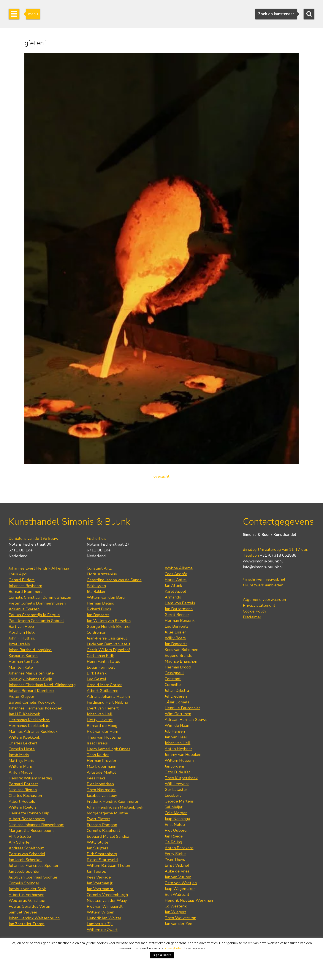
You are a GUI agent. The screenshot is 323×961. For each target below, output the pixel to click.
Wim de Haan (177, 725)
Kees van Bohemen (181, 649)
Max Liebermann (101, 766)
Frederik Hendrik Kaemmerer (112, 801)
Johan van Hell (99, 714)
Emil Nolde (175, 824)
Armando (173, 597)
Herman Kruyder (101, 760)
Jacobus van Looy (102, 795)
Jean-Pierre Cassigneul (107, 638)
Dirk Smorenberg (102, 854)
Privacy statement (259, 605)
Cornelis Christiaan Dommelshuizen (40, 597)
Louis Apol (18, 574)
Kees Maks (96, 778)
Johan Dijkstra (177, 690)
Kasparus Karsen (23, 655)
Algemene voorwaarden (264, 599)
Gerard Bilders (22, 580)
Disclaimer (252, 617)
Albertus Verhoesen (26, 894)
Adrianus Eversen (24, 609)
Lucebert (173, 795)
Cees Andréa (176, 573)
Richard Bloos (99, 609)
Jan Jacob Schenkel (25, 859)
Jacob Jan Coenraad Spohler (33, 877)
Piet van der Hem (102, 731)
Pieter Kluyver (21, 696)
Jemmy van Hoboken (183, 754)
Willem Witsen (100, 912)
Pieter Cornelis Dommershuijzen (37, 603)
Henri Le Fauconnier (182, 708)
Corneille (173, 684)
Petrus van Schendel (27, 854)
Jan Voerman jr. (100, 883)
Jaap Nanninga (177, 818)
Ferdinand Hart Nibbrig (107, 702)
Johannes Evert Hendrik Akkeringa (39, 568)
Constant (173, 678)
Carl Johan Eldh (100, 655)
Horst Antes (176, 579)
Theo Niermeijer (101, 789)
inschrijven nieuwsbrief (264, 579)
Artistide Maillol (101, 772)
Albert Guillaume (102, 690)
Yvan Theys (175, 859)
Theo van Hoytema (104, 737)
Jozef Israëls (19, 644)
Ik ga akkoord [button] (162, 955)
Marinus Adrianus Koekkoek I (34, 731)
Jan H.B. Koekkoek (24, 714)
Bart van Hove (21, 626)
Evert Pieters (98, 819)
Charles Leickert (23, 743)
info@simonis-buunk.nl (263, 567)
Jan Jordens (175, 766)
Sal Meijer (173, 807)
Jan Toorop (96, 871)
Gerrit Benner (177, 614)
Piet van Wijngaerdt (105, 906)
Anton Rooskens (179, 847)
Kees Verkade (99, 877)
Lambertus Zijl (100, 923)
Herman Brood (178, 667)
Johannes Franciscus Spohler (34, 865)
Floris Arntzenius (102, 574)
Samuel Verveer (23, 912)
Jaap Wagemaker (180, 888)
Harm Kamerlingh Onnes (108, 749)
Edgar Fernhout (101, 667)
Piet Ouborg (176, 830)
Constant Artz (99, 568)
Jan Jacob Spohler (24, 871)
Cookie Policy (254, 611)
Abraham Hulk (22, 632)
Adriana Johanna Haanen (108, 696)
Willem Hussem (179, 760)
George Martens (179, 801)
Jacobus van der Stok (27, 888)
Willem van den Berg (106, 597)
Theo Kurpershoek (181, 778)
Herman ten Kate (24, 661)
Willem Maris (21, 766)
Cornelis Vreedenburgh (107, 894)
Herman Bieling (100, 603)
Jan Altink (173, 585)
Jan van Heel (176, 737)
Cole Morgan (176, 812)
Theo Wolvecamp (180, 917)
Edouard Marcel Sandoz (108, 836)
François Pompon (102, 824)
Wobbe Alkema (179, 568)
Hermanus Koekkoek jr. (29, 725)
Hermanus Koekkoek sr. (29, 719)
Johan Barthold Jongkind (30, 649)
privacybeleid (174, 948)
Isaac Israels (97, 743)
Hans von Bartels (180, 603)
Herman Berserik (180, 620)
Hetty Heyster (100, 719)
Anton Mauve (21, 772)
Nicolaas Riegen (23, 789)
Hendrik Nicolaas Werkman (189, 900)
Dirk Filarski (97, 673)
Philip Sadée (20, 836)
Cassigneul (174, 673)
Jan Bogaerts (98, 614)
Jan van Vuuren (178, 877)
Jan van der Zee (178, 923)
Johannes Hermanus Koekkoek (35, 708)
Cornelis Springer (24, 883)
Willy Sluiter (98, 842)
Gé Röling (173, 842)
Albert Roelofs (22, 801)
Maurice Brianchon (181, 661)
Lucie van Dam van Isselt (108, 644)
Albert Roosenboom (27, 819)
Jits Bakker (96, 591)
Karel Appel (175, 591)
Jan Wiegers (175, 912)
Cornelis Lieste (22, 749)
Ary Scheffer (20, 842)
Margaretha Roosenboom (31, 830)
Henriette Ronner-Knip (29, 813)
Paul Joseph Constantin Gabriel (36, 620)
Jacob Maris (19, 754)
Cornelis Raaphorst (103, 830)
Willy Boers (175, 638)
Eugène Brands (178, 655)
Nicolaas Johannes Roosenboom (36, 824)
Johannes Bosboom (25, 585)
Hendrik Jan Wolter (104, 918)
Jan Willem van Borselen (109, 620)
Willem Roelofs (22, 807)
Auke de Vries (177, 871)
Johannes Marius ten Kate (31, 673)
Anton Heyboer (178, 748)
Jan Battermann (179, 608)
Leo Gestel (96, 679)
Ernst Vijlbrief (177, 865)
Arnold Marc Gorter (104, 684)
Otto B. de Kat (177, 772)
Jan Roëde (174, 836)
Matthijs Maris (21, 760)
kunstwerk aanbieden (263, 585)
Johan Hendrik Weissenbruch (34, 918)
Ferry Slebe (175, 853)
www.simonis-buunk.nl (263, 561)
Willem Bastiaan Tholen (108, 865)
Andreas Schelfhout (26, 848)
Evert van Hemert (103, 708)
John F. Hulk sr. (22, 638)
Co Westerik (176, 906)
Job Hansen (175, 731)
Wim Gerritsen (178, 713)
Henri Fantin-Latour (104, 661)
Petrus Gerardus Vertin (29, 906)
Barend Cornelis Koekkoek (32, 702)
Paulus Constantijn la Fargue (34, 614)
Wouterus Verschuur (27, 900)
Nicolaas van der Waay (107, 900)
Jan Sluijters (97, 848)
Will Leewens (177, 783)
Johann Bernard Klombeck (31, 690)
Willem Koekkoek (24, 737)
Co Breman (96, 632)
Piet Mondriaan (100, 784)
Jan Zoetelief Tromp (26, 923)
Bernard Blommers (25, 591)
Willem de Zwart (102, 929)
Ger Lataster (176, 789)
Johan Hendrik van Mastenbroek (115, 807)
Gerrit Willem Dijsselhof (108, 649)
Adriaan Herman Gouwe (186, 719)
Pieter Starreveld (102, 859)
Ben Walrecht (177, 894)
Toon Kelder (98, 754)
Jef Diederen (176, 696)
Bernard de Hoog (102, 725)
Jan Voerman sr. (100, 888)
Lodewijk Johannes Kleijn (30, 679)
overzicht (161, 476)
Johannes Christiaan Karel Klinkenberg (42, 684)
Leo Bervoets (176, 626)
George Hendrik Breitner (109, 626)
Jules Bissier (175, 632)
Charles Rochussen (25, 795)
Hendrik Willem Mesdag (30, 778)
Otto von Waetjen (181, 882)
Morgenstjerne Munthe (107, 813)
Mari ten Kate (21, 667)
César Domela (177, 702)
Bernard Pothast (23, 784)
